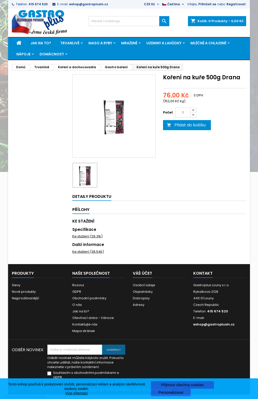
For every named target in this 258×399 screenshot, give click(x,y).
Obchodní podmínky (89, 298)
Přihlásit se (207, 4)
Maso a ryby (100, 43)
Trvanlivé (69, 43)
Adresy (138, 304)
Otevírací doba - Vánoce (93, 317)
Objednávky (143, 291)
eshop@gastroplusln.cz (88, 4)
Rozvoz (78, 285)
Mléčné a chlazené (208, 43)
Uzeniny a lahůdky (163, 43)
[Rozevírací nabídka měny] (152, 4)
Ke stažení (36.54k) (88, 251)
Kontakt (203, 273)
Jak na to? (40, 43)
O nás (77, 304)
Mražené (129, 43)
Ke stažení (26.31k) (87, 236)
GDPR (76, 291)
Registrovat (236, 4)
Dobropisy (141, 298)
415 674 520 (38, 4)
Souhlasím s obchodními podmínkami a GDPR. (86, 375)
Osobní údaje (144, 285)
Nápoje (23, 54)
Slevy (16, 285)
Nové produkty (24, 291)
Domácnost (52, 54)
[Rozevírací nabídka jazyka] (173, 4)
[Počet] (182, 112)
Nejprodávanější (25, 298)
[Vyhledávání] (129, 21)
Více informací (76, 393)
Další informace (88, 244)
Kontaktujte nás (85, 324)
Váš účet (142, 273)
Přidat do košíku (186, 125)
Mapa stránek (83, 331)
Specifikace (84, 229)
